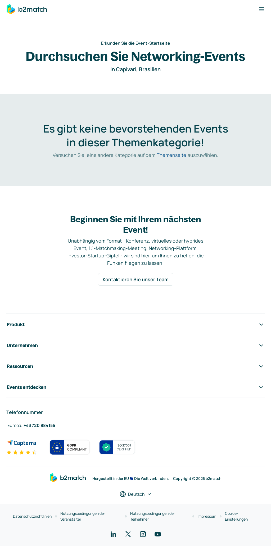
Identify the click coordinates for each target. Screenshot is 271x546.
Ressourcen (135, 366)
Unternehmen (135, 345)
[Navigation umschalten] (261, 9)
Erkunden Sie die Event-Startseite (135, 43)
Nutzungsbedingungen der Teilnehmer (152, 516)
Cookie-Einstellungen (236, 516)
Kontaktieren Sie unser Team (136, 279)
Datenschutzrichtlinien (32, 516)
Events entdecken (135, 387)
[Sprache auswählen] (135, 494)
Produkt (135, 324)
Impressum (207, 516)
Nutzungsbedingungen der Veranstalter (82, 516)
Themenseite (171, 155)
